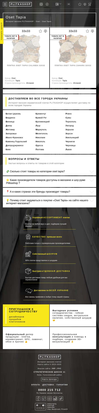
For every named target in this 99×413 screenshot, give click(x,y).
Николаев (40, 137)
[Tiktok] (61, 398)
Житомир (10, 129)
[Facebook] (38, 398)
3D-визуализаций (67, 340)
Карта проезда (49, 379)
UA (69, 4)
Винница (10, 121)
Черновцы (71, 145)
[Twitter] (44, 398)
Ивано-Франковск (14, 137)
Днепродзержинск (14, 145)
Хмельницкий (72, 137)
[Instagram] (55, 398)
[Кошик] (89, 4)
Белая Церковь (13, 113)
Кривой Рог (41, 117)
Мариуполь (41, 129)
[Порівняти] (84, 4)
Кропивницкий (43, 121)
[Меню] (5, 4)
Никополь (40, 141)
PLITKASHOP (50, 357)
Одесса (39, 145)
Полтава (40, 149)
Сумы (68, 117)
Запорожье (11, 133)
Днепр (9, 125)
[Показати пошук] (94, 4)
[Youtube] (49, 398)
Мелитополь (42, 133)
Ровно (69, 113)
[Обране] (79, 4)
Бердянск (10, 117)
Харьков (70, 129)
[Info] (48, 4)
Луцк (38, 125)
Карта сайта (43, 364)
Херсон (69, 133)
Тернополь (71, 121)
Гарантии (62, 385)
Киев (8, 149)
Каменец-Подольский (16, 141)
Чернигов (70, 141)
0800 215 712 (49, 389)
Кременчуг (41, 113)
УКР (53, 368)
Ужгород (70, 125)
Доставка (48, 385)
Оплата (35, 385)
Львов (69, 149)
